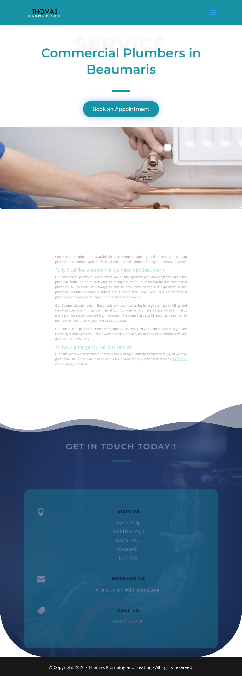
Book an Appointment (120, 109)
